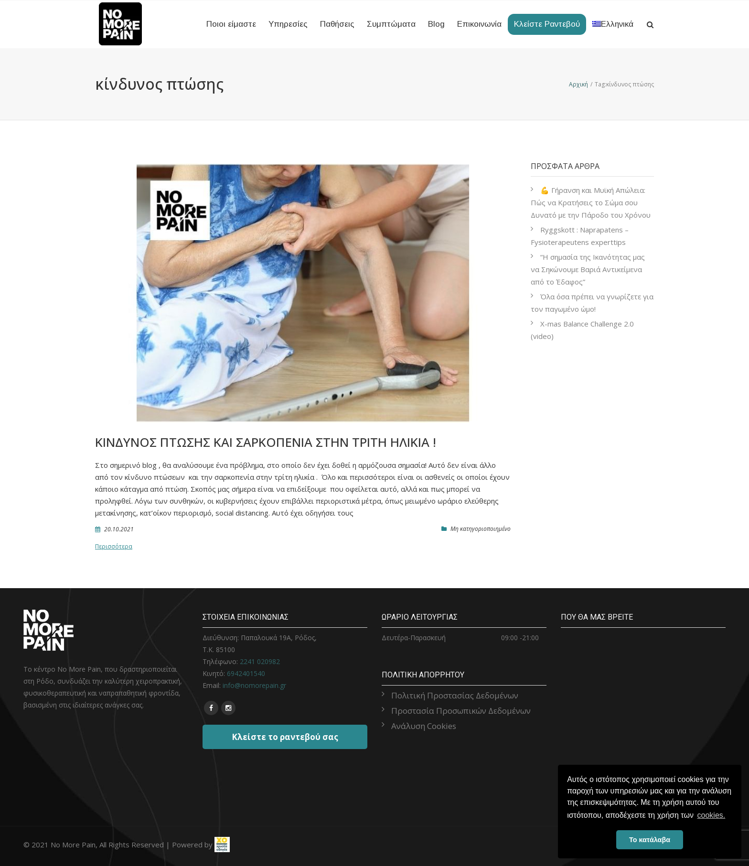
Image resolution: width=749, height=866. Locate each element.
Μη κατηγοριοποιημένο (480, 529)
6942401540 (246, 673)
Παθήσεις (337, 24)
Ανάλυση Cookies (423, 725)
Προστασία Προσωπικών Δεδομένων (461, 710)
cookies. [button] (711, 815)
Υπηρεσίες (288, 24)
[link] (222, 844)
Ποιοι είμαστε (231, 24)
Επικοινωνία (479, 24)
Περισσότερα (113, 546)
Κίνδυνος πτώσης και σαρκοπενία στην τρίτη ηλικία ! (265, 442)
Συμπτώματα (391, 24)
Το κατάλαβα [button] (649, 840)
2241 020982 (260, 661)
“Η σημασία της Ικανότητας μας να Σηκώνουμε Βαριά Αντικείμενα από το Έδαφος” (588, 269)
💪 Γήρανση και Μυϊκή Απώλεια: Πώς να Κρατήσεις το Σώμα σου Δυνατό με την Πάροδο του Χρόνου (591, 202)
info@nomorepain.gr (254, 685)
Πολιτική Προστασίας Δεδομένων (454, 695)
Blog (436, 24)
